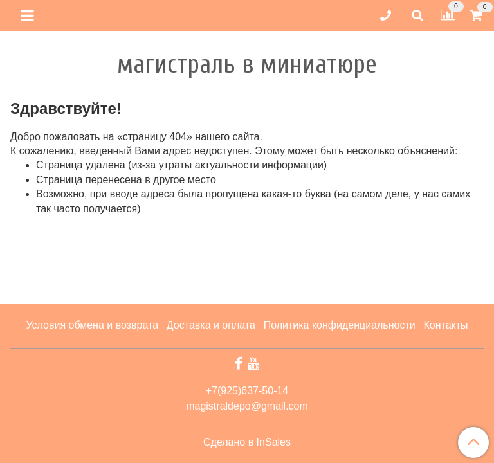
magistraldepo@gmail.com (247, 406)
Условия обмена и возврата (92, 325)
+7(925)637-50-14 (247, 390)
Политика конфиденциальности (340, 325)
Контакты (445, 325)
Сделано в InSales (247, 442)
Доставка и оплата (211, 325)
